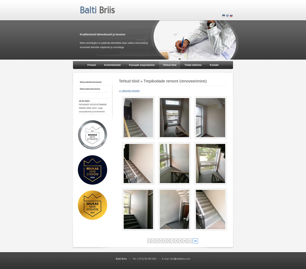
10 (185, 241)
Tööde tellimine (193, 65)
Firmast (91, 65)
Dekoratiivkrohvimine (91, 82)
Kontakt (214, 65)
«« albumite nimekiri (129, 90)
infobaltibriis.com (180, 258)
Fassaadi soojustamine (142, 65)
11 (190, 241)
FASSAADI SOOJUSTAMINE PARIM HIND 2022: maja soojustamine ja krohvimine (93, 106)
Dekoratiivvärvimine (90, 89)
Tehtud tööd (169, 65)
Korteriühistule (112, 65)
